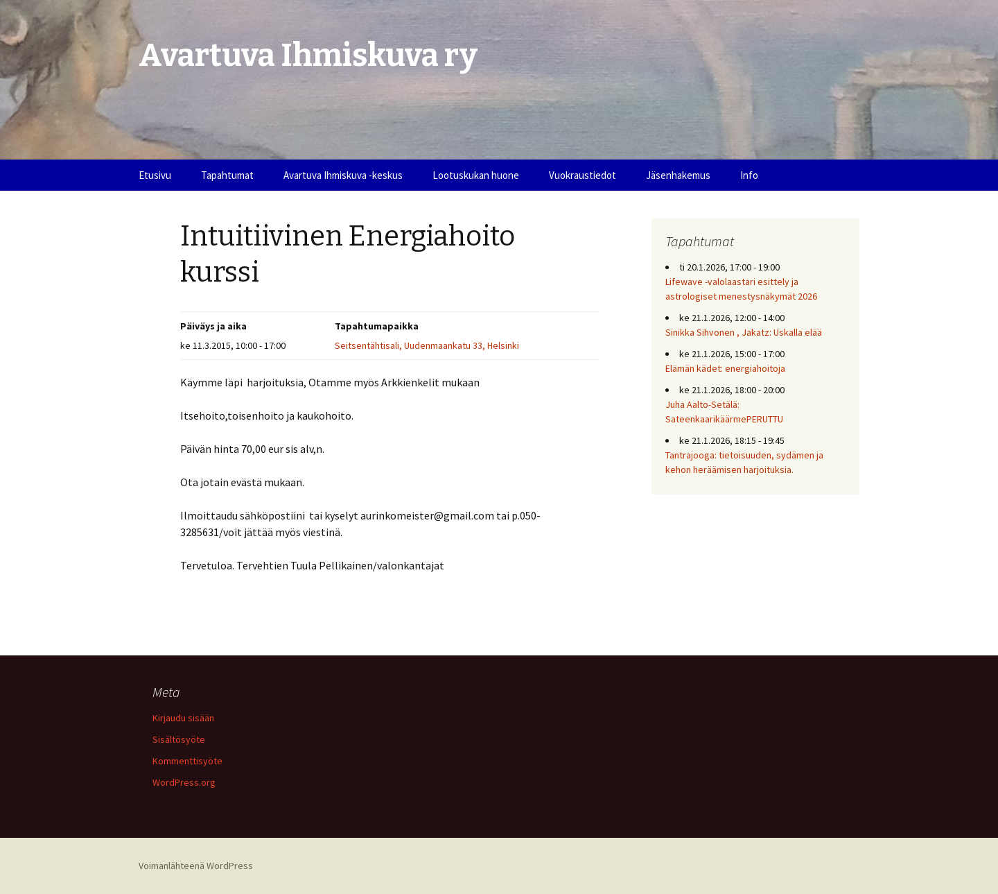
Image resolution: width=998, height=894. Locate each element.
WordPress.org (184, 782)
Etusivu (155, 175)
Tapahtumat (227, 175)
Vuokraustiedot (582, 175)
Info (749, 175)
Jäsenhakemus (678, 175)
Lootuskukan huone (475, 175)
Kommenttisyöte (187, 761)
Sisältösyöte (178, 739)
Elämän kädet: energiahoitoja (725, 368)
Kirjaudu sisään (183, 718)
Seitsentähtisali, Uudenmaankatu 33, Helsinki (427, 345)
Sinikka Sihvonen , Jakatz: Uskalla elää (743, 332)
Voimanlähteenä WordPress (196, 865)
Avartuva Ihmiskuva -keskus (343, 175)
